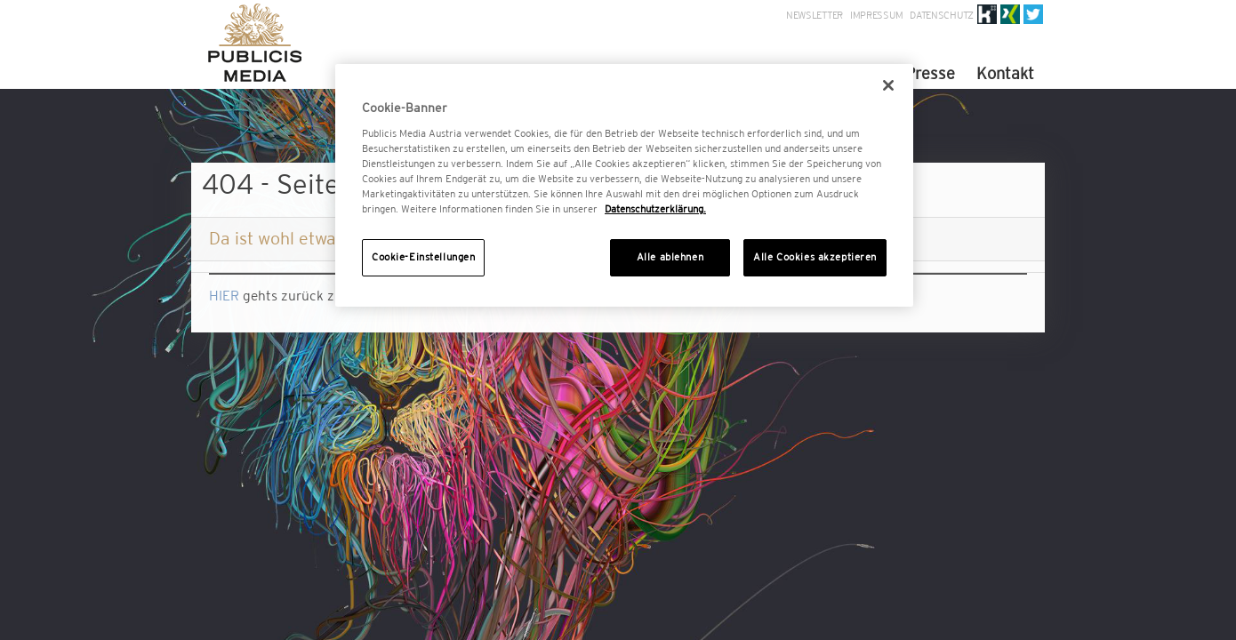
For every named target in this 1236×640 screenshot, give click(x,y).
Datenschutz (942, 15)
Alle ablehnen (670, 257)
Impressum (876, 15)
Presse (930, 73)
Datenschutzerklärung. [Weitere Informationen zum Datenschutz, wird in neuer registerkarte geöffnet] (655, 209)
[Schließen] (888, 85)
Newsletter (814, 15)
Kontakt (1005, 73)
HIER (224, 295)
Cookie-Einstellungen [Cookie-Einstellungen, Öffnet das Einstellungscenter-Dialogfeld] (423, 257)
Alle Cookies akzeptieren (815, 257)
